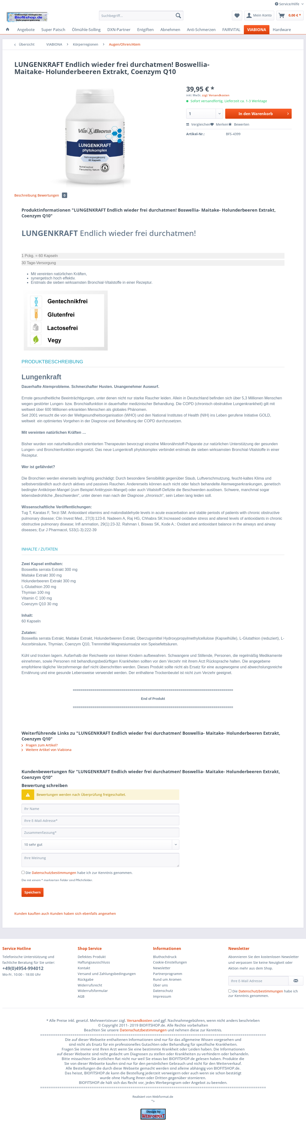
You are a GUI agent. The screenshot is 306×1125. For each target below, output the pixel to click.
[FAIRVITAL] (231, 29)
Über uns (160, 985)
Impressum (162, 996)
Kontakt (84, 968)
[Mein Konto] (259, 15)
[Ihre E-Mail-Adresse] (100, 820)
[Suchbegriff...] (141, 15)
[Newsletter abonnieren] (295, 981)
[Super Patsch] (53, 29)
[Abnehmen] (170, 29)
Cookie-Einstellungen (170, 962)
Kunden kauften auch (31, 913)
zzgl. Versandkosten (216, 95)
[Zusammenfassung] (100, 832)
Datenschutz (163, 990)
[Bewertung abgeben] (100, 845)
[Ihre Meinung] (100, 860)
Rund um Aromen (167, 979)
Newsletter (161, 968)
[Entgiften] (145, 29)
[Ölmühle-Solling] (86, 29)
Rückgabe (85, 979)
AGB (81, 996)
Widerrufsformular (93, 990)
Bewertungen (52, 195)
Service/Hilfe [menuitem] (287, 4)
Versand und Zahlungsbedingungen (107, 973)
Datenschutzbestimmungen (54, 872)
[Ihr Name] (100, 808)
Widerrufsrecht (90, 985)
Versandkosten (139, 1020)
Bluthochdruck (165, 956)
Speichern (32, 892)
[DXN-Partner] (119, 29)
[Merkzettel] (237, 15)
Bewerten (238, 124)
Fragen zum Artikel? (40, 745)
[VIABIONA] (256, 29)
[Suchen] (178, 15)
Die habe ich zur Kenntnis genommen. (79, 872)
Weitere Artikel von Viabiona (46, 749)
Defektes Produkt (92, 956)
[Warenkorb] (290, 15)
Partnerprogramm (167, 973)
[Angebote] (26, 29)
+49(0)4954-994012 (23, 968)
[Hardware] (281, 29)
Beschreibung (25, 195)
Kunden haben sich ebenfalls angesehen (83, 913)
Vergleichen (198, 124)
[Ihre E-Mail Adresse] (258, 981)
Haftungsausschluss (94, 962)
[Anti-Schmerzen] (201, 29)
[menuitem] (141, 18)
